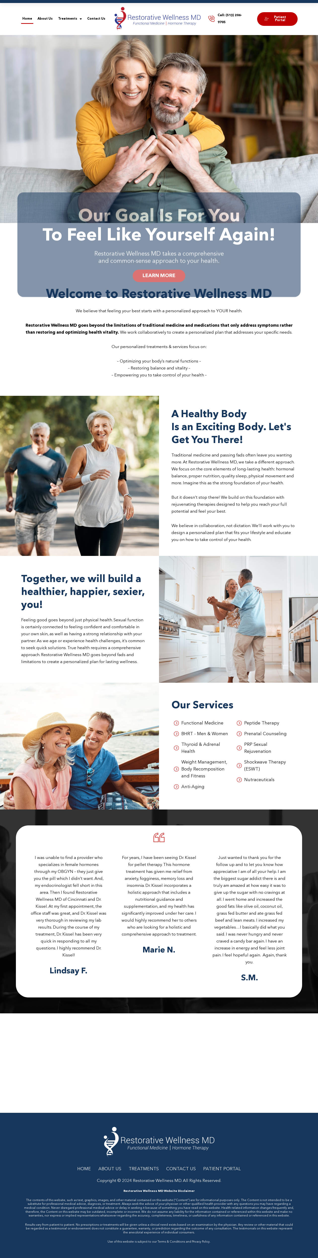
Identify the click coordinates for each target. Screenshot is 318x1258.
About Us (45, 18)
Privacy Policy (201, 1241)
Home (27, 18)
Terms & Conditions (171, 1241)
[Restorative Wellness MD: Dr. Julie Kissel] (159, 1063)
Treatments (70, 19)
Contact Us (96, 18)
